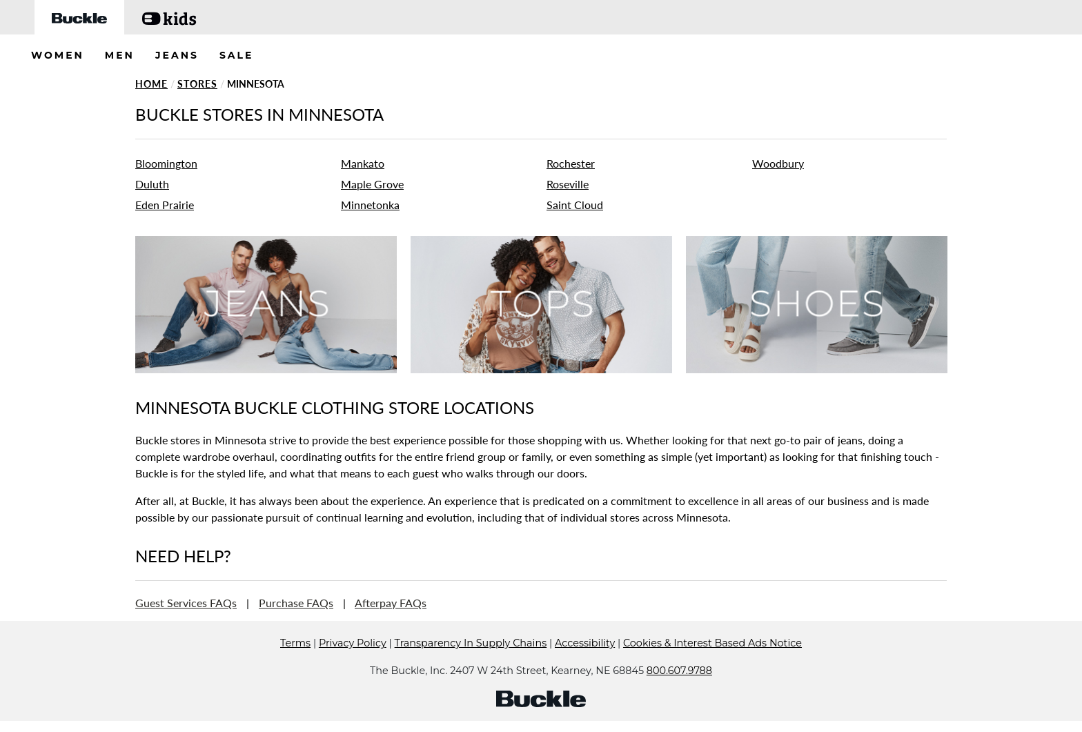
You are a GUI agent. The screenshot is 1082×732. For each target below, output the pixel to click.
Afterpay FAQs (390, 602)
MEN (120, 55)
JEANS (177, 55)
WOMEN (57, 55)
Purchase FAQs (296, 602)
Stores (197, 84)
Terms (295, 663)
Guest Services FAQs (186, 602)
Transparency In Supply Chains (471, 663)
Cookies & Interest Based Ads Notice (712, 663)
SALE (236, 55)
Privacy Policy (352, 663)
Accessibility (585, 663)
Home (151, 84)
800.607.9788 (679, 691)
